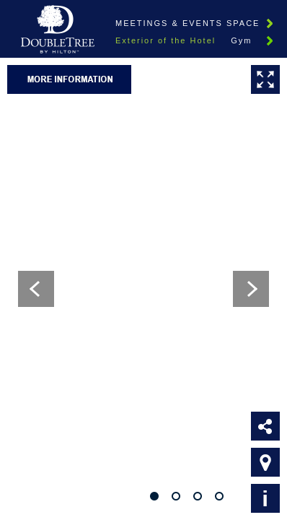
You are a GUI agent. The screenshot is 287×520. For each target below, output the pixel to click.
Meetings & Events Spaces (191, 23)
